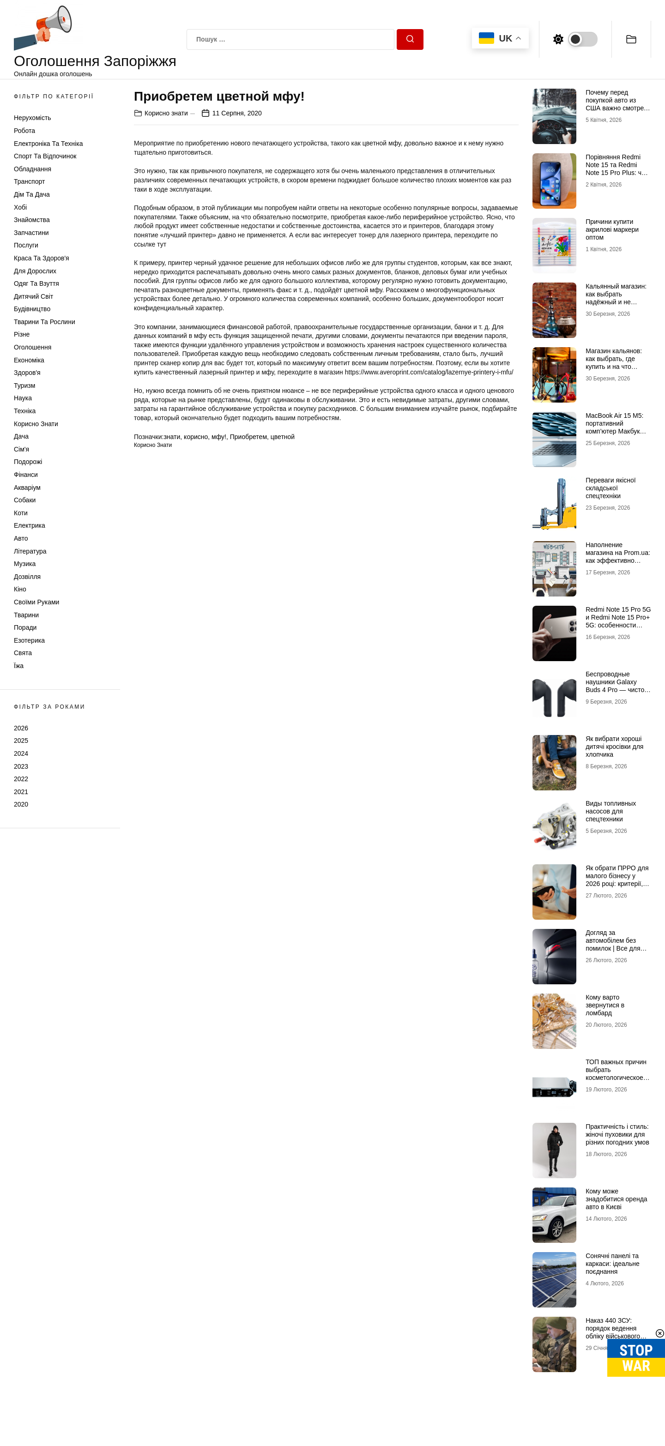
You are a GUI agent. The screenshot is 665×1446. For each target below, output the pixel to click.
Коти (21, 513)
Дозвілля (27, 576)
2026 (21, 728)
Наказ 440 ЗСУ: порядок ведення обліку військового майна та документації (613, 1336)
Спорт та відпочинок (45, 156)
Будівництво (32, 309)
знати (171, 436)
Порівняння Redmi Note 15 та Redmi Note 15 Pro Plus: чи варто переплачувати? (615, 172)
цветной (283, 436)
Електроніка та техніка (48, 143)
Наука (23, 398)
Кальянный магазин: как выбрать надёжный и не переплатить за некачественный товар (616, 306)
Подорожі (28, 461)
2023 (21, 766)
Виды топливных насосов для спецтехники (611, 811)
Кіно (20, 589)
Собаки (25, 500)
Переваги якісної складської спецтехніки (611, 488)
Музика (25, 563)
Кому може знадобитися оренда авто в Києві (616, 1199)
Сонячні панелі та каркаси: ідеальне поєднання (613, 1263)
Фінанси (26, 474)
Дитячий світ (33, 296)
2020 (21, 804)
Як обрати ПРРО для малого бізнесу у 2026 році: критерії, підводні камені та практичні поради (617, 883)
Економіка (29, 360)
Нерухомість (32, 117)
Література (30, 551)
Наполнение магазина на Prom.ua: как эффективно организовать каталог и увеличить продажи (618, 560)
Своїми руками (36, 602)
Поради (25, 627)
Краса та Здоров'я (41, 258)
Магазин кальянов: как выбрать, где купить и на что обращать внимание (616, 362)
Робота (24, 130)
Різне (22, 334)
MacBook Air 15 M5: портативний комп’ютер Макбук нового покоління (614, 427)
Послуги (26, 245)
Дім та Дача (32, 194)
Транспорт (29, 181)
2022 (21, 779)
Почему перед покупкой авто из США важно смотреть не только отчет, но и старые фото (618, 108)
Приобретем (248, 436)
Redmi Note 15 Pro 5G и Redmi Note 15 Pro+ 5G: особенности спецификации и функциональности (618, 625)
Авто (21, 538)
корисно (196, 436)
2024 (21, 753)
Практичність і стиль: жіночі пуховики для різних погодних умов (617, 1134)
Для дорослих (35, 271)
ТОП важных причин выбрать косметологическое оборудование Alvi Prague (616, 1077)
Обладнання (32, 169)
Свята (23, 653)
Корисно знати (36, 424)
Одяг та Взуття (36, 283)
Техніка (25, 411)
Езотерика (29, 640)
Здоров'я (27, 372)
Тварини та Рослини (44, 321)
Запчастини (31, 232)
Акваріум (27, 487)
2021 (21, 791)
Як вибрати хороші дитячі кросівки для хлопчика (614, 746)
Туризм (24, 385)
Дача (21, 436)
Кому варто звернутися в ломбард (605, 1005)
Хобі (20, 207)
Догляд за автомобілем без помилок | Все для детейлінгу (613, 944)
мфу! (219, 436)
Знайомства (32, 219)
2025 (21, 740)
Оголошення (32, 347)
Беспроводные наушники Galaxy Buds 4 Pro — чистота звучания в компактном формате (618, 689)
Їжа (19, 665)
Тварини (26, 615)
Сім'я (21, 449)
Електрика (29, 525)
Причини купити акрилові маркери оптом (612, 229)
